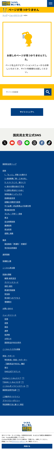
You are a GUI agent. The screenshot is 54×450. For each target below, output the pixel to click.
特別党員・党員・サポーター (16, 360)
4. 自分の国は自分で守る (14, 186)
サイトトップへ (27, 112)
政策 (4, 171)
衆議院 (16, 244)
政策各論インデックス (13, 194)
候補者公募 (7, 261)
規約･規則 (8, 286)
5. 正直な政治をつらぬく (14, 190)
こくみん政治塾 (9, 268)
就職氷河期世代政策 (12, 202)
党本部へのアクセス (12, 298)
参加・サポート (9, 356)
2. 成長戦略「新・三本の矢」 (16, 179)
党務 (6, 319)
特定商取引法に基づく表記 (13, 404)
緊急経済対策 (10, 210)
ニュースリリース (9, 315)
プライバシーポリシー (11, 401)
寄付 (6, 368)
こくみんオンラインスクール (14, 386)
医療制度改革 (10, 198)
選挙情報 (6, 254)
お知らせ (8, 339)
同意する (27, 446)
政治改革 (8, 229)
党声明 (7, 335)
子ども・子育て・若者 (13, 214)
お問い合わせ (8, 309)
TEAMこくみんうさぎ (12, 382)
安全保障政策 (10, 222)
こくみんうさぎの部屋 (11, 349)
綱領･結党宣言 (10, 278)
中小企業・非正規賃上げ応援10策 (18, 206)
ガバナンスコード (12, 282)
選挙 (6, 331)
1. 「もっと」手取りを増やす (16, 175)
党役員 (7, 294)
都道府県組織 (10, 290)
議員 (4, 240)
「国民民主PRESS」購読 (15, 364)
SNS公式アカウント (13, 371)
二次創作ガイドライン (11, 397)
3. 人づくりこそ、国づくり (15, 182)
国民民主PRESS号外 (13, 343)
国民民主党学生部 (10, 390)
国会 (6, 327)
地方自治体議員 (11, 248)
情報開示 (8, 302)
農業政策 (8, 226)
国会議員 (8, 244)
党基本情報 (7, 274)
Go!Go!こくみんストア (12, 378)
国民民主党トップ (10, 164)
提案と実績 (9, 233)
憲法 (6, 218)
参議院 (23, 244)
